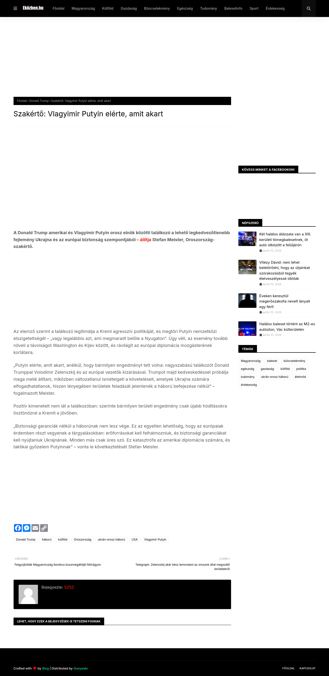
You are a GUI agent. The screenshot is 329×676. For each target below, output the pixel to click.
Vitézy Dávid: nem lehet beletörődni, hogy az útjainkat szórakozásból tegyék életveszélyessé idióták (284, 270)
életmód (300, 377)
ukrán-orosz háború (111, 539)
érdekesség (249, 385)
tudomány (248, 377)
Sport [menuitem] (254, 8)
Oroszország (82, 539)
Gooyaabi (80, 668)
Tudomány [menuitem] (208, 8)
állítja (146, 239)
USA (135, 539)
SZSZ (68, 587)
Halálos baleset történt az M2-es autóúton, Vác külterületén (287, 327)
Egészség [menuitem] (185, 8)
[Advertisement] (159, 60)
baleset (272, 361)
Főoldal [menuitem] (58, 8)
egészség (247, 369)
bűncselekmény (294, 361)
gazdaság (267, 369)
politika (301, 369)
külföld (62, 539)
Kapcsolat (307, 668)
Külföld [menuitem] (108, 8)
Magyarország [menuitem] (83, 8)
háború (46, 539)
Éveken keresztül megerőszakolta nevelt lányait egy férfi (284, 301)
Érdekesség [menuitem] (275, 8)
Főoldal (22, 101)
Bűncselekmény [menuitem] (157, 8)
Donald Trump (39, 101)
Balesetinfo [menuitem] (233, 8)
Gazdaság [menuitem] (129, 8)
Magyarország (251, 361)
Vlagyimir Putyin (155, 539)
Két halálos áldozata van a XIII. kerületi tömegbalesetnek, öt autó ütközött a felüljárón (285, 239)
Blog (45, 668)
